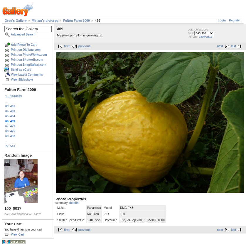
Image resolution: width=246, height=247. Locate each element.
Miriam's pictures (45, 20)
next (220, 46)
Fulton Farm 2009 (76, 20)
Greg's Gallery (16, 20)
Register (235, 20)
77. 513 (10, 146)
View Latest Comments (27, 74)
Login (222, 20)
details (74, 202)
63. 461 (10, 106)
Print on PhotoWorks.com (29, 54)
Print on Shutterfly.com (27, 59)
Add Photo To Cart (24, 44)
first (67, 46)
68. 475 (10, 131)
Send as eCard (21, 69)
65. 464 (10, 116)
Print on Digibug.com (26, 49)
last (233, 46)
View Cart (17, 234)
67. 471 (10, 126)
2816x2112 (205, 36)
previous (84, 46)
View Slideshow (22, 79)
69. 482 (10, 136)
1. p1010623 (13, 96)
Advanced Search (23, 34)
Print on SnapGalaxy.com (28, 64)
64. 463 (10, 111)
